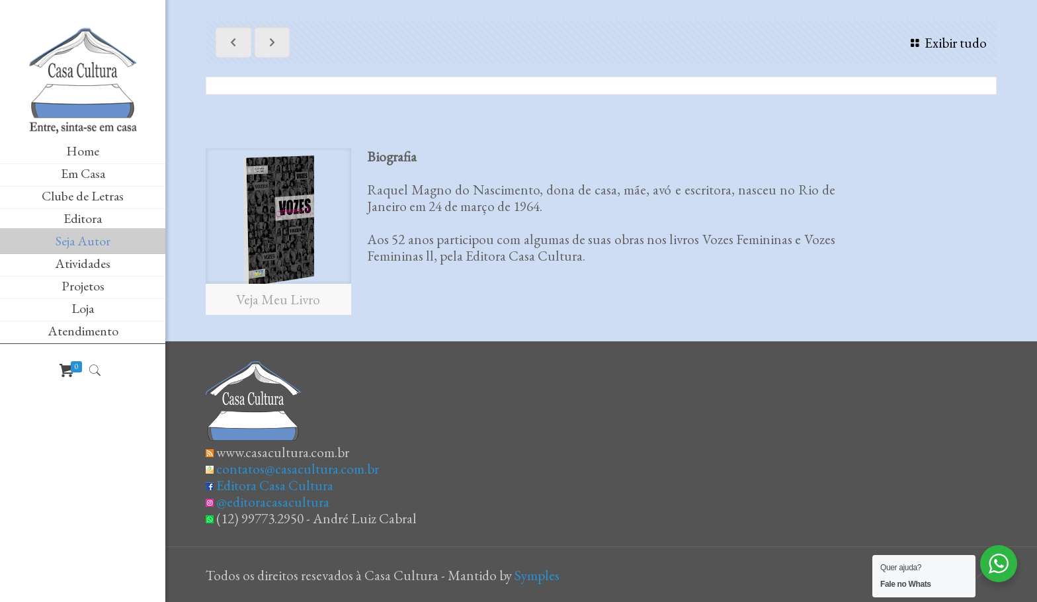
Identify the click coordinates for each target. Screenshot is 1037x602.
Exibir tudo (945, 43)
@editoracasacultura (272, 502)
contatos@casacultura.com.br (297, 469)
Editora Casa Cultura (274, 485)
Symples (537, 575)
